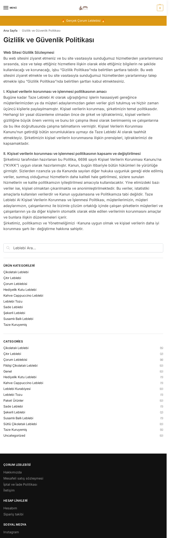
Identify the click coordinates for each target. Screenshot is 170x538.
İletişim (9, 490)
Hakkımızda (12, 472)
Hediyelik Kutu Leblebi (19, 289)
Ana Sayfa (10, 30)
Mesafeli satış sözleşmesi (23, 478)
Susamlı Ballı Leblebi (18, 319)
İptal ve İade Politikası (20, 484)
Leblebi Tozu (12, 301)
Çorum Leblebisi (15, 284)
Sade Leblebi (13, 307)
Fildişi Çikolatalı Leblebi (20, 365)
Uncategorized (14, 435)
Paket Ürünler (13, 400)
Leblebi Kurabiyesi (16, 389)
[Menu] (10, 8)
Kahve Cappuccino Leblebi (23, 295)
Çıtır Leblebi (12, 278)
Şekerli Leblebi (14, 313)
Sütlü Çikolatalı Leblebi (20, 424)
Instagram (11, 532)
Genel (7, 371)
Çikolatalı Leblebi (15, 272)
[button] (159, 8)
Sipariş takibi (13, 514)
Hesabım (10, 508)
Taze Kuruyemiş (15, 324)
